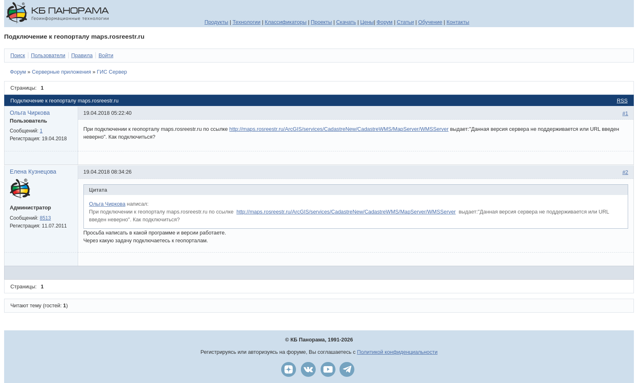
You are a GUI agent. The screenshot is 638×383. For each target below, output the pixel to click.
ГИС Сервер (112, 72)
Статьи (405, 22)
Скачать (346, 22)
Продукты (216, 22)
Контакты (457, 22)
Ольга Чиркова (30, 112)
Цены (367, 22)
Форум (385, 22)
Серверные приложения (61, 72)
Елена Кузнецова (33, 171)
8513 (45, 218)
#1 (625, 113)
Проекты (321, 22)
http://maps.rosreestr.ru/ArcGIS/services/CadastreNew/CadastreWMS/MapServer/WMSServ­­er (345, 212)
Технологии (247, 22)
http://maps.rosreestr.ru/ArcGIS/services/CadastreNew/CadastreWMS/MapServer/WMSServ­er (338, 129)
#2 (625, 172)
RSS (622, 100)
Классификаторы (286, 22)
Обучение (430, 22)
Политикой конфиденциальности (397, 352)
